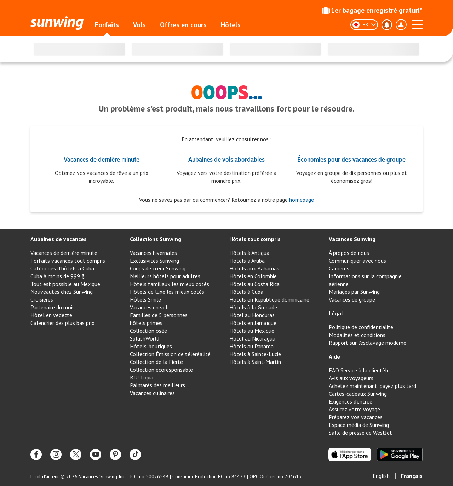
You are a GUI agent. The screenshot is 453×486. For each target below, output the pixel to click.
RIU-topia (141, 377)
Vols (139, 25)
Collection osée (148, 330)
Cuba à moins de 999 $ (57, 276)
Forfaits (107, 25)
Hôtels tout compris (255, 238)
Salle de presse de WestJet (360, 432)
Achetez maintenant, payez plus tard (372, 385)
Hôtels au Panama (251, 346)
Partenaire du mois (52, 307)
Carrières (339, 268)
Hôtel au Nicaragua (252, 338)
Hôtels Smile (145, 299)
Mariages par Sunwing (354, 291)
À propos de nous (349, 252)
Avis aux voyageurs (351, 378)
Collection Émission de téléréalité (170, 354)
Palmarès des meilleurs (157, 385)
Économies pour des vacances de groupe (351, 159)
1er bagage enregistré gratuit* (372, 10)
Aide (334, 356)
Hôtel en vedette (51, 315)
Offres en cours (183, 25)
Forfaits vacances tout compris (67, 260)
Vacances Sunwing (352, 238)
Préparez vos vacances (356, 417)
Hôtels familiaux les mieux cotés (169, 283)
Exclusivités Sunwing (154, 260)
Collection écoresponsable (161, 369)
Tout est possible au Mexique (65, 283)
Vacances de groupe (352, 299)
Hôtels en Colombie (253, 276)
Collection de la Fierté (156, 361)
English (381, 476)
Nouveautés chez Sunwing (61, 291)
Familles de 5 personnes (159, 315)
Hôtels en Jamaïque (252, 322)
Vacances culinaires (152, 392)
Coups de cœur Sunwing (157, 268)
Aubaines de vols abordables (226, 159)
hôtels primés (146, 322)
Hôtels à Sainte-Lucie (255, 354)
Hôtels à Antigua (249, 252)
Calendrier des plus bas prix (62, 322)
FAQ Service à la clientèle (359, 370)
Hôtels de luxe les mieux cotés (167, 291)
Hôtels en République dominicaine (269, 299)
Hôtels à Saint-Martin (255, 361)
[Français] (364, 24)
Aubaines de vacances (58, 238)
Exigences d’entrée (350, 401)
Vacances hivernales (153, 252)
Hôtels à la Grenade (253, 307)
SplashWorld (144, 338)
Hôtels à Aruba (247, 260)
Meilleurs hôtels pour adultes (165, 276)
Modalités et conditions (357, 334)
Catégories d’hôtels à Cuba (62, 268)
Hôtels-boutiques (151, 346)
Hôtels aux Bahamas (254, 268)
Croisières (41, 299)
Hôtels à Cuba (246, 291)
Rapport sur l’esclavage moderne (367, 342)
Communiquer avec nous (357, 260)
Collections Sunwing (155, 238)
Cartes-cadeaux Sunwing (358, 393)
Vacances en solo (150, 307)
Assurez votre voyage (354, 409)
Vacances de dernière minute (101, 159)
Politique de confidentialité (361, 327)
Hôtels (231, 25)
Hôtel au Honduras (252, 315)
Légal (336, 313)
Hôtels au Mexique (251, 330)
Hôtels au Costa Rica (254, 283)
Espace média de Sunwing (359, 424)
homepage (301, 199)
